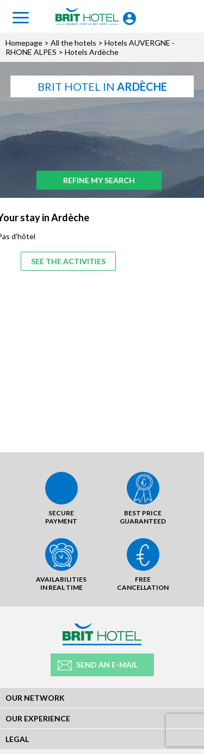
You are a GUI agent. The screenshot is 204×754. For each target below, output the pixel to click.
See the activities (68, 261)
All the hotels (73, 42)
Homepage (23, 42)
